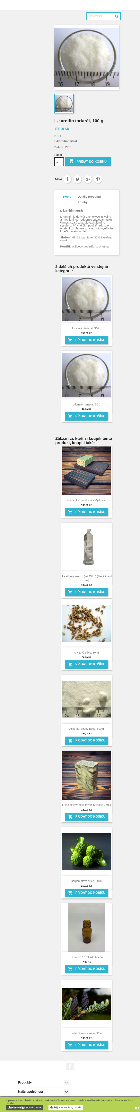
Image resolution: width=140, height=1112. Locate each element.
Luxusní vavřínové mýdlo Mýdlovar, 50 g (86, 804)
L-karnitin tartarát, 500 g (86, 328)
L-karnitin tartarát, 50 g (87, 404)
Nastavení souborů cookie (24, 1107)
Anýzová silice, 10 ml (87, 652)
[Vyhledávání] (103, 16)
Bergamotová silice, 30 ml (86, 881)
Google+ (88, 179)
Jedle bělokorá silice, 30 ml (86, 1033)
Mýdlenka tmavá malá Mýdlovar (86, 500)
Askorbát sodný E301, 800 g (86, 728)
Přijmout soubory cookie (65, 1107)
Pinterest (98, 179)
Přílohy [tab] (83, 202)
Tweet (78, 179)
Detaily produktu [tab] (89, 196)
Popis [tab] (67, 196)
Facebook (70, 1066)
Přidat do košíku (88, 161)
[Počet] (59, 161)
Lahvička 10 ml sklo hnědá (86, 957)
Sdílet (67, 179)
